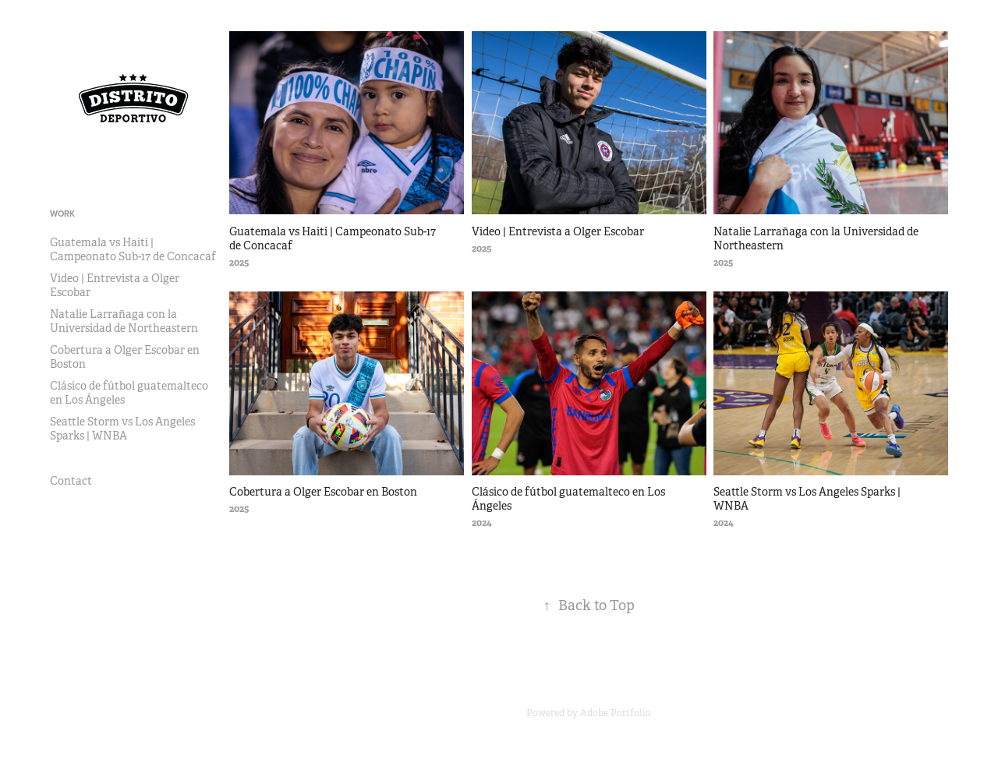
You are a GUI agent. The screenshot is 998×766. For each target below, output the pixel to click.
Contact (71, 481)
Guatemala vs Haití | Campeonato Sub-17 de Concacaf (133, 249)
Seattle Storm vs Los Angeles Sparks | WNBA (122, 429)
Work (62, 213)
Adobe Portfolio (615, 713)
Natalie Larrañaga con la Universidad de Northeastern (124, 321)
